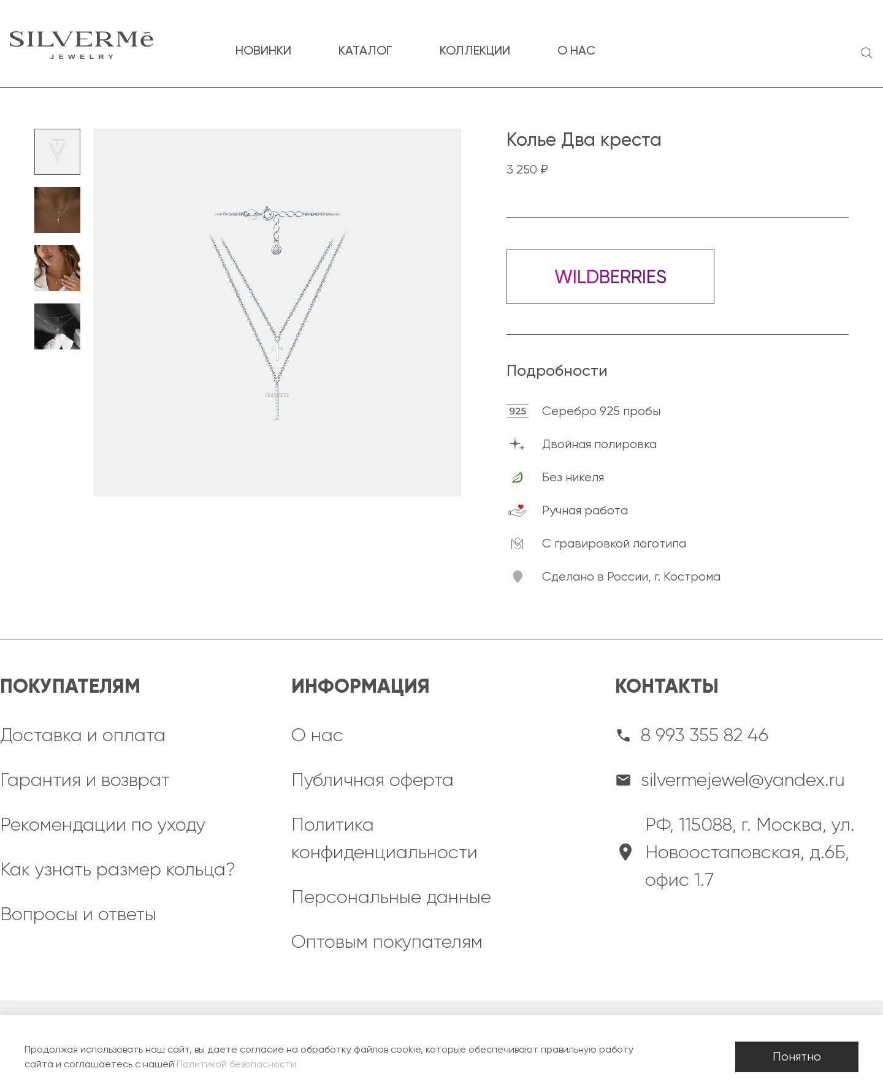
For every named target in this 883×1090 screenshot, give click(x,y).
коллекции (475, 50)
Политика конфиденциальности (384, 838)
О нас (317, 735)
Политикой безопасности (236, 1064)
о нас (576, 50)
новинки (263, 50)
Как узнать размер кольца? (117, 869)
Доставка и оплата (83, 735)
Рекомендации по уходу (102, 824)
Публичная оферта (372, 779)
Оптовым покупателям (387, 941)
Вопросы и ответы (78, 914)
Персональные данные (391, 896)
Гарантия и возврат (85, 779)
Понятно (797, 1057)
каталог (365, 50)
